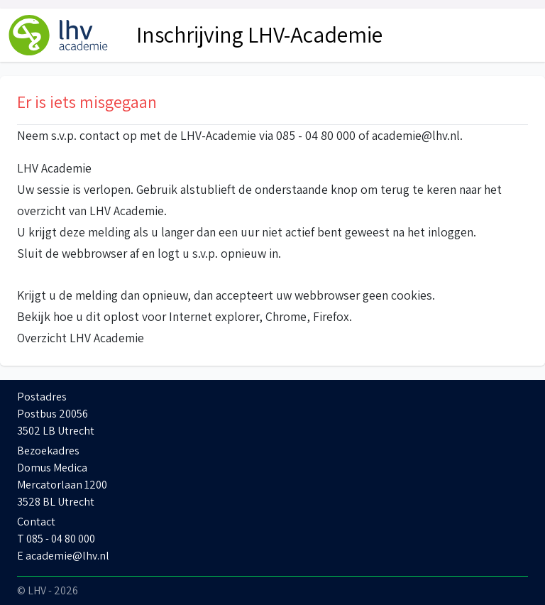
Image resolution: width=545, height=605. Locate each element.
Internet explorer (214, 316)
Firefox (331, 316)
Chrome (286, 316)
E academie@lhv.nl (63, 555)
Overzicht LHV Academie (80, 337)
